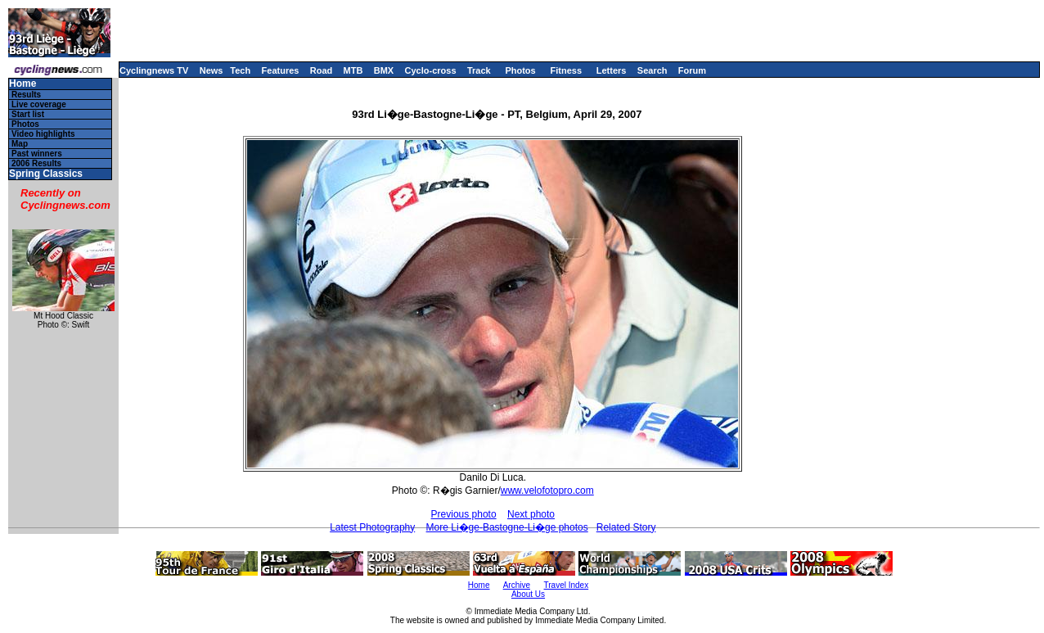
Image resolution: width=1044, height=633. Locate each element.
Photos (520, 70)
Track (479, 70)
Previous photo (464, 514)
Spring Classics (46, 174)
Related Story (626, 527)
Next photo (531, 514)
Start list (27, 114)
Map (19, 143)
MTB (353, 70)
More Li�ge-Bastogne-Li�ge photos (507, 527)
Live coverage (38, 104)
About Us (528, 594)
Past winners (36, 153)
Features (280, 70)
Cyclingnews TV (153, 70)
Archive (516, 585)
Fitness (566, 70)
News (211, 70)
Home (22, 84)
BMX (384, 70)
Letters (611, 70)
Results (26, 94)
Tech (240, 70)
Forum (692, 70)
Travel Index (566, 585)
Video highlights (43, 133)
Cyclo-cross (431, 70)
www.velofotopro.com (547, 490)
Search (652, 70)
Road (321, 70)
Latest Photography (372, 527)
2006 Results (36, 163)
